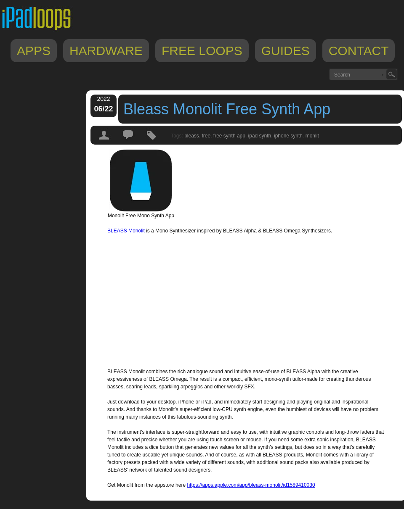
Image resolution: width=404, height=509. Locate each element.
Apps (33, 51)
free (206, 136)
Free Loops (202, 51)
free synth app (229, 136)
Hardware (106, 51)
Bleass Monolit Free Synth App (226, 109)
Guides (285, 51)
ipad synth (259, 136)
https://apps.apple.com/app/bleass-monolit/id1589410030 (251, 485)
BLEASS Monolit (126, 231)
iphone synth (288, 136)
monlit (312, 136)
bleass (191, 136)
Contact (359, 51)
